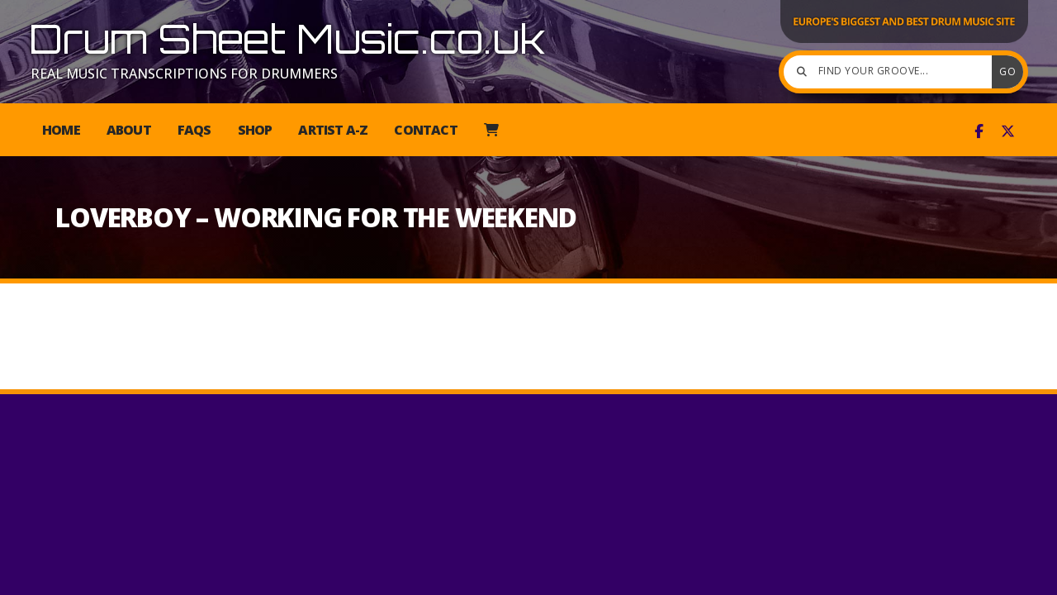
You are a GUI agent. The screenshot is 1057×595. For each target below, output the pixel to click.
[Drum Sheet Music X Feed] (1008, 131)
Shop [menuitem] (255, 130)
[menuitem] (491, 129)
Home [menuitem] (61, 130)
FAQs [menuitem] (194, 130)
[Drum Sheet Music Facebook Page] (979, 131)
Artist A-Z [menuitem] (332, 130)
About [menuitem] (129, 130)
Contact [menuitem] (425, 130)
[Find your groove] (892, 71)
